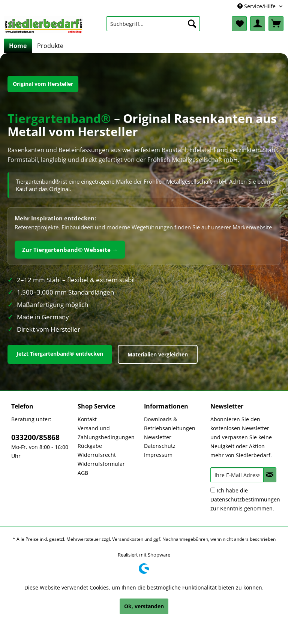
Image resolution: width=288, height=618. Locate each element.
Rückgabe (90, 445)
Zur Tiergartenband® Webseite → (70, 249)
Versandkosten (127, 539)
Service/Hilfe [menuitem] (257, 6)
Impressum (158, 454)
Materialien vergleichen (158, 354)
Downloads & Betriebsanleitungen (169, 424)
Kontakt (87, 419)
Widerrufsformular (101, 463)
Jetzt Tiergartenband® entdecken (59, 353)
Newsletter (157, 437)
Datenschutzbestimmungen (245, 499)
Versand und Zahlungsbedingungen (106, 433)
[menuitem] (153, 23)
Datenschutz (160, 445)
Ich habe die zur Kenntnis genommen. (245, 499)
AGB (83, 472)
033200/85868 (35, 437)
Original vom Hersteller (43, 83)
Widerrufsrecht (97, 454)
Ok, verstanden (144, 606)
